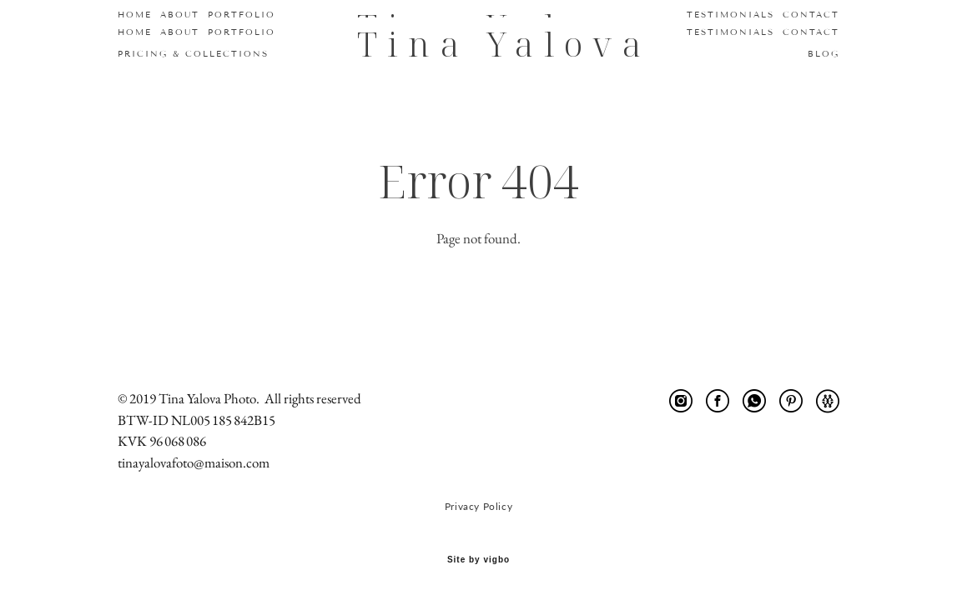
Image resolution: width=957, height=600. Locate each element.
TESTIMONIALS (730, 32)
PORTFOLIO (241, 32)
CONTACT (811, 32)
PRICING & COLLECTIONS (193, 53)
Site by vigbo (478, 560)
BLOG (823, 53)
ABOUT (179, 32)
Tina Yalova (479, 44)
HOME (135, 32)
